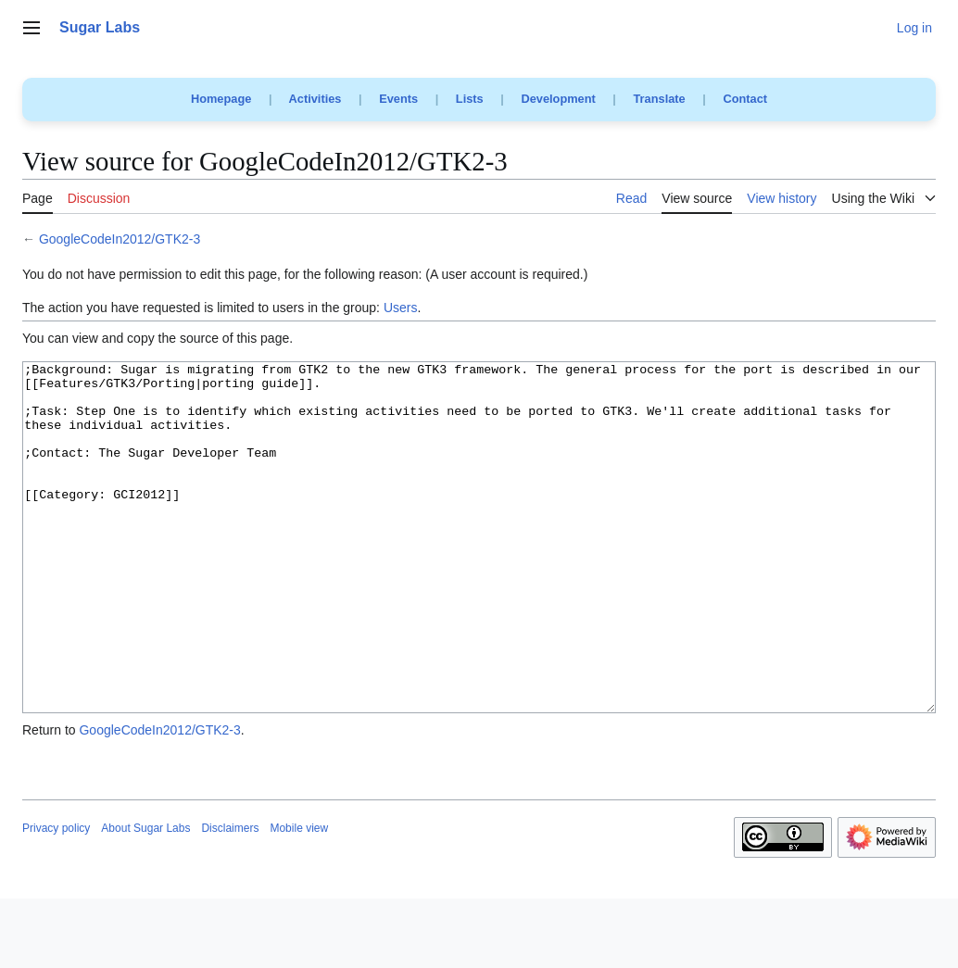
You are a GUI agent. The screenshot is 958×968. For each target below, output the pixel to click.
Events (398, 99)
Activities (315, 99)
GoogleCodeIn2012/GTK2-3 (119, 239)
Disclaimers (229, 897)
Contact (745, 99)
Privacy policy (56, 897)
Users (401, 307)
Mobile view (299, 897)
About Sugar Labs (145, 897)
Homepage (221, 99)
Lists (470, 99)
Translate (660, 99)
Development (558, 99)
